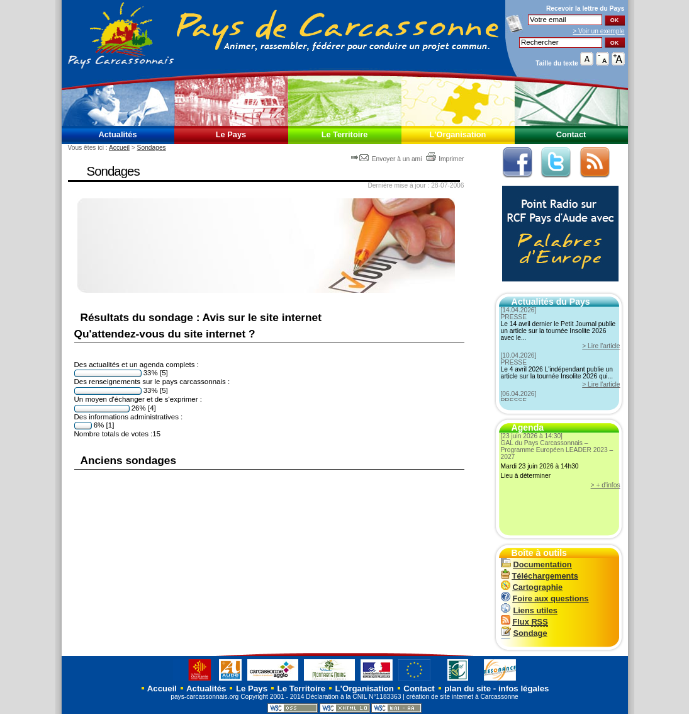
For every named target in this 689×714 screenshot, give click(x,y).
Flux (524, 621)
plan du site (467, 688)
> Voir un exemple (598, 31)
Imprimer (444, 159)
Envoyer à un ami (387, 159)
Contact (571, 134)
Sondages (151, 147)
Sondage (524, 633)
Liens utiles (529, 610)
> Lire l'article (601, 346)
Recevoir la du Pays (585, 8)
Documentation (536, 564)
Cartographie (532, 587)
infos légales (523, 688)
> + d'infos (605, 485)
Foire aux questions (545, 598)
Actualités (117, 134)
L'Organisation (458, 134)
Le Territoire (345, 134)
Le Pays (231, 134)
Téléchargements (539, 576)
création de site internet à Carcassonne (462, 696)
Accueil (119, 147)
